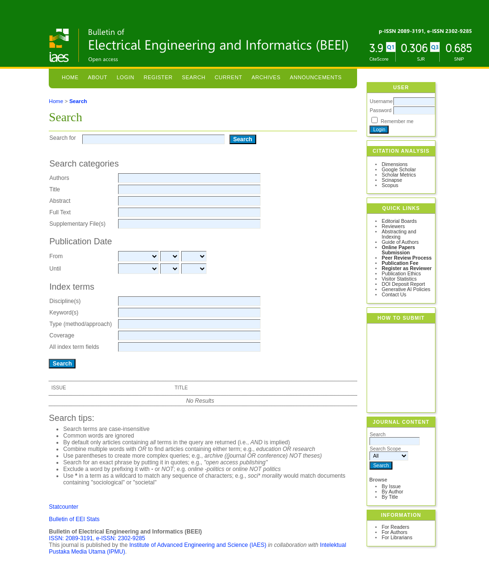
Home (70, 77)
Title (54, 189)
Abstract (59, 201)
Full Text (59, 212)
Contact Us (393, 294)
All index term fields (74, 347)
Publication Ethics (401, 273)
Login (125, 77)
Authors (59, 178)
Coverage (61, 335)
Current (228, 77)
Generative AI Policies (405, 289)
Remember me (396, 121)
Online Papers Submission (398, 250)
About (98, 77)
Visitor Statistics (398, 279)
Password (380, 110)
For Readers (395, 527)
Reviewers (393, 226)
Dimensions (394, 164)
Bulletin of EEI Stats (74, 519)
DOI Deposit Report (403, 284)
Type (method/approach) (80, 324)
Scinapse (391, 180)
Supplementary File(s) (77, 223)
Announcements (316, 77)
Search (193, 77)
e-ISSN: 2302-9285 (120, 538)
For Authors (394, 532)
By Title (389, 497)
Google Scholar (398, 169)
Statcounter (63, 506)
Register (158, 77)
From (56, 256)
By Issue (391, 486)
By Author (392, 491)
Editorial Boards (398, 221)
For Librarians (396, 537)
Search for (62, 138)
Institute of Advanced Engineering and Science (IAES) (197, 545)
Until (55, 268)
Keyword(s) (63, 312)
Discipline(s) (64, 301)
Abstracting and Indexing (398, 234)
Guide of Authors (399, 242)
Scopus (389, 185)
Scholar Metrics (398, 175)
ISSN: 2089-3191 (71, 538)
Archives (266, 77)
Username (380, 101)
